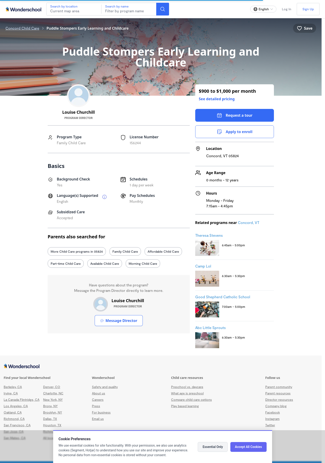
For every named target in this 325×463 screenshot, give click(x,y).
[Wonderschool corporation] (161, 366)
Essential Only (213, 447)
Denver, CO (51, 387)
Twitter (270, 425)
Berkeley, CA (13, 387)
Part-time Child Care (66, 263)
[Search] (162, 9)
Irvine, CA (11, 393)
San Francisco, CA (17, 425)
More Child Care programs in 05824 (77, 251)
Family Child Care (125, 251)
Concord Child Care (22, 28)
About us (98, 393)
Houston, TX (52, 425)
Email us (98, 419)
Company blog (276, 406)
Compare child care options (191, 399)
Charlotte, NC (53, 393)
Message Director (118, 320)
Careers (98, 399)
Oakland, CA (13, 412)
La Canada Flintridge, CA (21, 399)
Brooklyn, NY (52, 412)
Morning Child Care (143, 263)
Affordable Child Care (163, 251)
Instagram (272, 419)
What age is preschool (187, 393)
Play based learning (185, 406)
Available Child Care (104, 263)
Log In (286, 9)
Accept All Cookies (248, 447)
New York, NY (53, 399)
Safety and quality (105, 387)
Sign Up (308, 9)
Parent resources (278, 393)
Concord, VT (248, 222)
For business (101, 412)
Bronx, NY (50, 406)
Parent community (278, 387)
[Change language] (263, 9)
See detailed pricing (217, 98)
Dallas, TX (50, 419)
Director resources (279, 399)
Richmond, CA (14, 419)
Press (96, 406)
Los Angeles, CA (16, 406)
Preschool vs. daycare (187, 387)
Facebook (272, 412)
